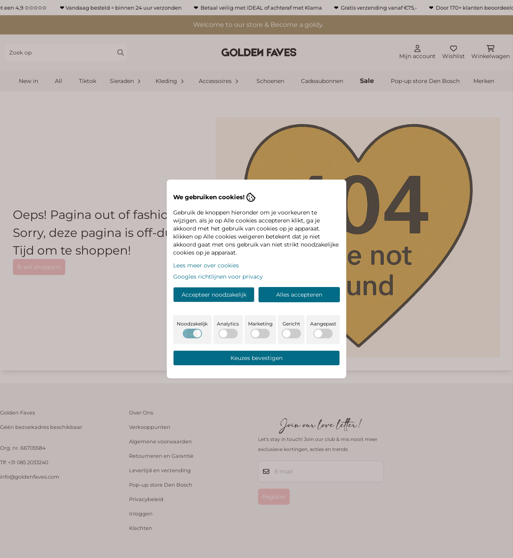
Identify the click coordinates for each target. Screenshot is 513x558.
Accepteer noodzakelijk (214, 294)
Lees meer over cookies (206, 265)
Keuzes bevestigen (256, 358)
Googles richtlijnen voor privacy (218, 276)
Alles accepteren (299, 294)
